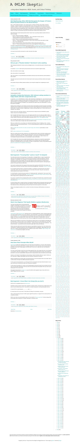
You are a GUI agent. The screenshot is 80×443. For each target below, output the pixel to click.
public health (57, 311)
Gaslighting (64, 241)
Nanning (64, 259)
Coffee (67, 188)
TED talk (19, 215)
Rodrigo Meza (67, 268)
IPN (63, 243)
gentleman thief (21, 213)
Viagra (66, 286)
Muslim (57, 259)
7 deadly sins (23, 270)
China (57, 133)
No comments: (13, 88)
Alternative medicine (59, 151)
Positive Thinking (58, 200)
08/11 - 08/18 (60, 384)
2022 (58, 324)
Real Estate (66, 266)
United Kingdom (62, 284)
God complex (67, 242)
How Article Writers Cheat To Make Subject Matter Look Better (62, 57)
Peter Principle (13, 244)
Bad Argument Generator (46, 15)
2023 (58, 322)
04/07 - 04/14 (60, 408)
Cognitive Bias (16, 90)
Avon (57, 187)
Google (68, 193)
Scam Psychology (65, 128)
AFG (65, 147)
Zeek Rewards (58, 145)
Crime (56, 190)
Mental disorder (58, 196)
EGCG (67, 233)
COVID (58, 188)
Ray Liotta (63, 200)
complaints (17, 68)
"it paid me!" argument (47, 166)
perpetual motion (66, 309)
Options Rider (57, 198)
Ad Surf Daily (67, 214)
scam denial (67, 167)
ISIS (67, 243)
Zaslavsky (67, 290)
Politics (65, 199)
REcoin (60, 266)
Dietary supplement (59, 149)
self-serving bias (59, 314)
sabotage (57, 313)
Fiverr (67, 239)
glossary (63, 167)
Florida (62, 172)
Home (12, 13)
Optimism (67, 261)
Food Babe (57, 240)
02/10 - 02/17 (60, 420)
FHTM (58, 156)
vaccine (57, 316)
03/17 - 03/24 (60, 413)
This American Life (66, 280)
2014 (58, 335)
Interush (60, 152)
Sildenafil (60, 271)
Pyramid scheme (38, 90)
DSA (62, 190)
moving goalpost (62, 307)
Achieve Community (61, 214)
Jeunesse (57, 247)
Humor (67, 194)
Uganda (68, 166)
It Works (64, 245)
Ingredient (68, 244)
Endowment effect (58, 235)
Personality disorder (62, 263)
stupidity (67, 212)
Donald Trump (61, 191)
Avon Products (66, 217)
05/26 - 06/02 (60, 398)
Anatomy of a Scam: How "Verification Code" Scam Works (63, 86)
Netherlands (67, 259)
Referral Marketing (58, 267)
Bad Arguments (24, 13)
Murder (67, 258)
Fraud (24, 237)
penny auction (61, 309)
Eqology (57, 236)
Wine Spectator (62, 289)
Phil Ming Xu (58, 143)
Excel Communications (65, 237)
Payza (57, 199)
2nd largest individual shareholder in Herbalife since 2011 (40, 119)
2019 (58, 328)
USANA (60, 283)
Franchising (64, 240)
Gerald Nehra (64, 193)
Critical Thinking (20, 90)
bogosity (63, 293)
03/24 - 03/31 (60, 411)
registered (57, 312)
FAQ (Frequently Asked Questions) (19, 15)
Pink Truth (67, 264)
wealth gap (66, 316)
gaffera (53, 440)
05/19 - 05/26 (60, 400)
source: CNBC (39, 117)
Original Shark (57, 262)
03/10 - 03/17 (60, 414)
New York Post (58, 260)
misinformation (64, 306)
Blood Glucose (58, 221)
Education (67, 234)
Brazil (68, 133)
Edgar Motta (63, 234)
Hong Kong (66, 142)
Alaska (61, 215)
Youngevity (62, 290)
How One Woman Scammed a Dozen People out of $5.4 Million (63, 98)
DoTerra (57, 191)
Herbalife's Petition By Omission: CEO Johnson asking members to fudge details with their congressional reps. (31, 96)
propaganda (66, 310)
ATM (57, 214)
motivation (64, 211)
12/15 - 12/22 (60, 341)
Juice (58, 195)
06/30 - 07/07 (60, 391)
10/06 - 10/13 (60, 355)
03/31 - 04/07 (60, 410)
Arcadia (66, 140)
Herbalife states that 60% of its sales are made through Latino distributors (26, 127)
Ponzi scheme (33, 90)
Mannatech (57, 176)
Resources (59, 13)
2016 (58, 332)
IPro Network (66, 173)
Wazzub (65, 153)
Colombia (58, 171)
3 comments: (13, 56)
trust (67, 315)
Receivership (62, 177)
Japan (60, 246)
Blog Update (66, 220)
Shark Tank (64, 270)
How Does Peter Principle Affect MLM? (22, 242)
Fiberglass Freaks (62, 239)
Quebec (57, 266)
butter (57, 294)
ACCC (66, 213)
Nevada (62, 150)
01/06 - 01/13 (60, 427)
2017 (58, 331)
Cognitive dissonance (66, 170)
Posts (57, 44)
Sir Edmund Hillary (65, 271)
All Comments (59, 46)
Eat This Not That (58, 234)
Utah (67, 285)
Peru (59, 166)
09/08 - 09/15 (60, 378)
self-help (68, 313)
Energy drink (63, 235)
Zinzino (57, 291)
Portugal (57, 177)
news (61, 308)
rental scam (61, 312)
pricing (62, 310)
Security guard (58, 201)
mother (57, 307)
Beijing (63, 187)
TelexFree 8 (62, 179)
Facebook (57, 193)
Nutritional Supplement (65, 197)
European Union (58, 237)
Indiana (61, 244)
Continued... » (13, 53)
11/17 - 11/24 (60, 347)
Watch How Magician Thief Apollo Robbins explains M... (63, 371)
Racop (63, 266)
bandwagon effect (58, 293)
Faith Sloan (59, 238)
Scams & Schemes (50, 13)
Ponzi (67, 199)
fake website (58, 167)
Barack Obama (58, 218)
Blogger (60, 440)
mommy (68, 306)
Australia (58, 168)
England (67, 235)
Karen (64, 152)
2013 (58, 337)
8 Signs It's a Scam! (34, 15)
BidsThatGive (61, 220)
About (16, 13)
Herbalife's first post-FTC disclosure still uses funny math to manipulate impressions (62, 69)
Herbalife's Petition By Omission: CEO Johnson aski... (63, 367)
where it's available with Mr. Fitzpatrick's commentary (20, 142)
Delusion (68, 155)
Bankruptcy (57, 141)
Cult (56, 130)
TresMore (68, 281)
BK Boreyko (63, 168)
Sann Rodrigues (60, 147)
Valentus (57, 286)
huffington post (58, 304)
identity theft (62, 304)
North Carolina (63, 260)
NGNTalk (60, 259)
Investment (57, 174)
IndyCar (64, 244)
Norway (60, 197)
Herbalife (17, 98)
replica (65, 312)
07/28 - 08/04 (60, 385)
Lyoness (57, 165)
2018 (58, 329)
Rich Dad (57, 268)
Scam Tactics (58, 132)
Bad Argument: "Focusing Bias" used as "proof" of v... (63, 369)
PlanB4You (57, 265)
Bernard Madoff (58, 219)
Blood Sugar (63, 221)
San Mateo (67, 269)
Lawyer (68, 174)
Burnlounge (58, 148)
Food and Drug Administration (64, 156)
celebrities (67, 294)
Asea (61, 217)
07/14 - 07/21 (60, 388)
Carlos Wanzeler (59, 170)
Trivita (61, 282)
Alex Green (64, 215)
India (61, 164)
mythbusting (57, 308)
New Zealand (62, 176)
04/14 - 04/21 (60, 407)
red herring (61, 311)
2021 (58, 325)
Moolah (60, 258)
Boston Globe (66, 222)
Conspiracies (63, 155)
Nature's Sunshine (66, 196)
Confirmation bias (65, 132)
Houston (61, 243)
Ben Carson (66, 218)
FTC (63, 143)
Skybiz (67, 201)
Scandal (58, 270)
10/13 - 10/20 (60, 354)
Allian (56, 216)
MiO (59, 257)
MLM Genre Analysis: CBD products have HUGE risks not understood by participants (63, 103)
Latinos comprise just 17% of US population (21, 131)
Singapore (63, 201)
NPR (61, 196)
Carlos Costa (66, 225)
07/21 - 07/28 (60, 387)
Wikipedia (45, 208)
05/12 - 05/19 (60, 401)
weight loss (57, 317)
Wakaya (63, 287)
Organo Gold (67, 198)
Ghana (59, 242)
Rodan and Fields (61, 268)
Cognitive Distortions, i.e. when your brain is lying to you (62, 90)
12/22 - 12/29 (60, 339)
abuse (60, 291)
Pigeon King (62, 264)
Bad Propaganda (65, 131)
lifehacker (57, 305)
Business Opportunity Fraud (65, 223)
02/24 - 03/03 (60, 417)
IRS (65, 243)
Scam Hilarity (64, 166)
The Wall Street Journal (60, 280)
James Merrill (66, 164)
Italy (61, 174)
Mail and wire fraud (65, 175)
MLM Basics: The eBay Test (61, 76)
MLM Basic (67, 152)
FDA (65, 163)
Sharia (61, 270)
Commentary (58, 155)
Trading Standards (63, 281)
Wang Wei (67, 287)
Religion (67, 177)
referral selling (66, 311)
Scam (61, 140)
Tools (66, 123)
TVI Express (29, 197)
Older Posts (50, 309)
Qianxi (67, 265)
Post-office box (62, 265)
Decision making (65, 148)
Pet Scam (61, 199)
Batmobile (62, 218)
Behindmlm (67, 168)
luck (57, 211)
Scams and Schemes (37, 151)
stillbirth (64, 315)
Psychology (60, 127)
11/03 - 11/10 (60, 350)
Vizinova (60, 287)
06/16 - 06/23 (60, 394)
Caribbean (62, 225)
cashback (63, 294)
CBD (67, 224)
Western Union (64, 288)
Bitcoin (68, 147)
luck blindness (63, 305)
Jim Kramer (60, 247)
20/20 (60, 213)
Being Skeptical (59, 169)
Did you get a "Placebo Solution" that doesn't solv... (63, 364)
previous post (27, 283)
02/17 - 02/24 (60, 419)
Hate (65, 194)
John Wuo (64, 174)
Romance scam (64, 178)
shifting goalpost (64, 314)
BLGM (60, 187)
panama (57, 309)
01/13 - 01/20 (60, 426)
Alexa (67, 215)
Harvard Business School (59, 194)
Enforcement (66, 192)
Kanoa (65, 248)
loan (59, 305)
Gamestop (60, 241)
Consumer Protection (65, 189)
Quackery (63, 139)
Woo (65, 133)
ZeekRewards (34, 197)
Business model (67, 187)
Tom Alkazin (58, 281)
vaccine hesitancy (61, 316)
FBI (63, 163)
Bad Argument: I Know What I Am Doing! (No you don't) (27, 281)
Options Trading (62, 198)
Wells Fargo (57, 288)
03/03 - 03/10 (60, 416)
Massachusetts (60, 134)
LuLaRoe (67, 195)
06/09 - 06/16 (60, 395)
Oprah (64, 261)
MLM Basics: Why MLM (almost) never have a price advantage (62, 72)
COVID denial (57, 225)
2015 (58, 334)
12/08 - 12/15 (60, 342)
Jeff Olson (63, 246)
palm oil (67, 308)
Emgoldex (68, 191)
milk (56, 306)
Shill (68, 178)
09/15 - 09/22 (60, 360)
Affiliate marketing (62, 154)
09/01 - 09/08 (60, 379)
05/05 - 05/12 (60, 403)
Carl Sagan (62, 188)
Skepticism (57, 139)
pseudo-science (63, 212)
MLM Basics (33, 13)
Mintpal (62, 257)
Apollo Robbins (13, 213)
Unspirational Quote (62, 285)
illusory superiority (38, 297)
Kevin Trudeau (63, 195)
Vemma (61, 133)
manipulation (60, 211)
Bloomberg (46, 117)
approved (61, 292)
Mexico (57, 257)
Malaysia (61, 165)
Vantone (60, 286)
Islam (61, 245)
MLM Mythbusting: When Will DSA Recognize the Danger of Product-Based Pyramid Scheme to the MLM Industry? (31, 21)
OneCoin (67, 176)
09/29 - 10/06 (60, 357)
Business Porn (59, 224)
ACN (68, 213)
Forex (61, 240)
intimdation (67, 304)
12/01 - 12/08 (60, 344)
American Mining (64, 216)
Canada (66, 141)
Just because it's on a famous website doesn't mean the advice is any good (63, 55)
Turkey (56, 283)
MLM (62, 141)
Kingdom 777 (66, 144)
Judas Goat (65, 247)
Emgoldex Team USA (60, 192)
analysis (67, 291)
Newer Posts (13, 309)
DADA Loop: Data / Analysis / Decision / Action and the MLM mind (63, 74)
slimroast (60, 315)
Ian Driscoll (57, 244)
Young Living (57, 290)
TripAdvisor (58, 282)
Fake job (63, 238)
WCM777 (62, 130)
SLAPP (67, 200)
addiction (63, 291)
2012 (58, 429)
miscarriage (59, 306)
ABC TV (63, 213)
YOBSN (67, 289)
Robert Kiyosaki (58, 178)
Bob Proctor (62, 222)
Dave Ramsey (66, 190)
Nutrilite (67, 260)
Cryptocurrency (60, 146)
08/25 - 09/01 (60, 381)
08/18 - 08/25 (60, 382)
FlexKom (60, 193)
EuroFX (64, 236)
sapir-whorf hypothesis (63, 313)
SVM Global (63, 269)
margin (67, 305)
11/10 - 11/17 (60, 348)
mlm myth (63, 145)
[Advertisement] (61, 30)
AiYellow (58, 215)
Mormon (64, 258)
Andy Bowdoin (65, 151)
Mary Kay (65, 165)
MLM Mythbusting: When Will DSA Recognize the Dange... (63, 362)
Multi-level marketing (62, 129)
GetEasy (57, 173)
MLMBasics (25, 90)
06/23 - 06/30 (60, 392)
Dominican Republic (59, 142)
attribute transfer (66, 292)
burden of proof (67, 293)
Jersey (67, 246)
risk (67, 312)
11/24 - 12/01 (60, 345)
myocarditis (66, 307)
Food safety (66, 172)
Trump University (66, 282)
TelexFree (67, 126)
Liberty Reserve (59, 175)
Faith (56, 238)
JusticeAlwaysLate (60, 248)
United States (59, 153)
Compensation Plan (58, 189)
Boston (64, 169)
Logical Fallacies (30, 306)
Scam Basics (41, 13)
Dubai (65, 191)
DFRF (59, 190)
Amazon (59, 216)
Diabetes (60, 233)
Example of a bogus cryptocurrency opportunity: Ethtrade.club (62, 106)
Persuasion (29, 90)
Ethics (60, 163)
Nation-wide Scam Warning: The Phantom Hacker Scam (62, 82)
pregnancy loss (58, 310)
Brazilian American (58, 223)
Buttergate (64, 224)
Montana (57, 258)
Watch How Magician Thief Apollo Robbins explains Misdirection (30, 202)
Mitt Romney (66, 257)
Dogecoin (64, 233)
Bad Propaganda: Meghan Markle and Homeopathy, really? (63, 61)
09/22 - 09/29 (60, 358)
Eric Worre (60, 236)
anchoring (57, 292)
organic (64, 308)
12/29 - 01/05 (60, 338)
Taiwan (58, 179)
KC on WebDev (58, 23)
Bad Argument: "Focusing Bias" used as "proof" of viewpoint (29, 155)
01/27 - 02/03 (60, 423)
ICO (56, 195)
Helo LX (61, 173)
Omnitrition (60, 261)
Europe (67, 236)
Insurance (58, 245)
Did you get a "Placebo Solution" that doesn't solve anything (29, 63)
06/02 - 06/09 (60, 397)
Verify (63, 286)
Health (57, 243)
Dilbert (57, 163)
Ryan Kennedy (59, 269)
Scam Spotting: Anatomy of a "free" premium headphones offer (62, 88)
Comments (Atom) (18, 311)
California (67, 169)
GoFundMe (63, 242)
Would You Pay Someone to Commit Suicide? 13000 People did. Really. (63, 100)
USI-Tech (63, 283)
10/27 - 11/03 (60, 351)
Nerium (57, 197)
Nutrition (57, 261)
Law (65, 117)
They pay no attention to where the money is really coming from (38, 174)
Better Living (64, 219)
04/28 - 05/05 (60, 404)
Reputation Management (65, 267)
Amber (67, 154)
